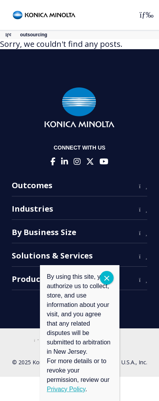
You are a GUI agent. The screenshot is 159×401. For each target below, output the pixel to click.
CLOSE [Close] (107, 278)
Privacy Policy (66, 389)
